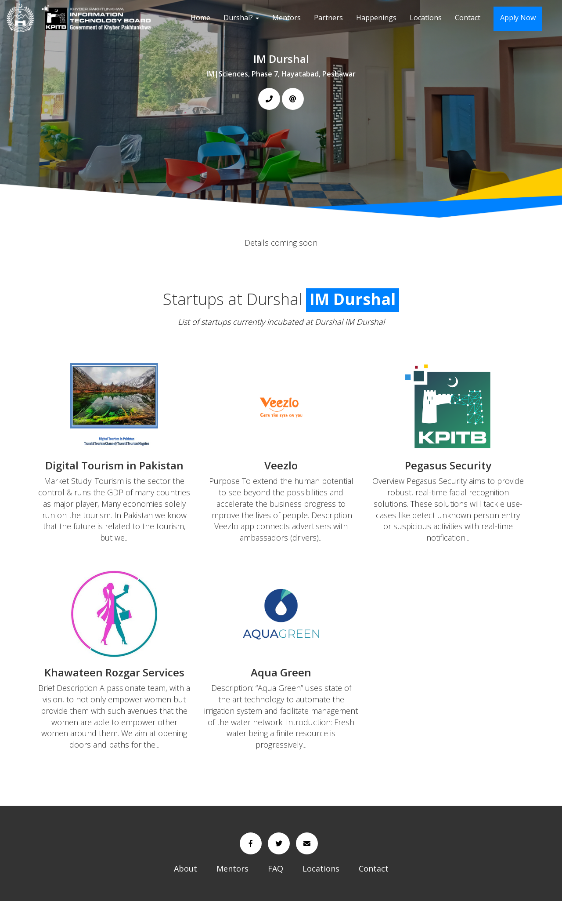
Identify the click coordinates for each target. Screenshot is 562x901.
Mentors (286, 17)
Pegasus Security (448, 465)
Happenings (376, 17)
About (185, 868)
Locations (426, 17)
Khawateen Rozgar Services (114, 672)
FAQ (275, 868)
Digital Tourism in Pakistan (114, 465)
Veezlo (281, 465)
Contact (467, 17)
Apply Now (518, 17)
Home (200, 17)
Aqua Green (281, 672)
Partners (328, 17)
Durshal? (241, 17)
